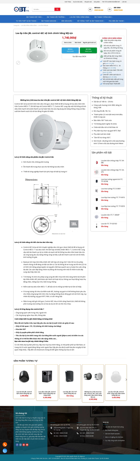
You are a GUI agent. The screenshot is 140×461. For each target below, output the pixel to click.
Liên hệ (124, 2)
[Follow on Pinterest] (23, 444)
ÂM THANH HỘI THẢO (34, 17)
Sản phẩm (97, 2)
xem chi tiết (109, 63)
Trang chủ (16, 25)
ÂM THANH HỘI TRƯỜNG (56, 17)
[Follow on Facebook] (17, 444)
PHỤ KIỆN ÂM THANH (117, 21)
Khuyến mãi (88, 2)
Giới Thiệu (68, 2)
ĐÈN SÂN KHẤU (67, 21)
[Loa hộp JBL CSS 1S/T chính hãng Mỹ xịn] (70, 377)
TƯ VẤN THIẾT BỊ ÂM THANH (26, 21)
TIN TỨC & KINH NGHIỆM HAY (111, 2)
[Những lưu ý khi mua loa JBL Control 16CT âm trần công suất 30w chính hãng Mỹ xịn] (93, 377)
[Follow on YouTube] (27, 444)
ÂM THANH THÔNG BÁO (103, 17)
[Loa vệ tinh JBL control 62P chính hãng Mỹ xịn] (24, 377)
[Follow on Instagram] (20, 444)
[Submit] (57, 9)
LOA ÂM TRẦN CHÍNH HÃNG (80, 17)
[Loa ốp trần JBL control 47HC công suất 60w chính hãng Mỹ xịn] (116, 377)
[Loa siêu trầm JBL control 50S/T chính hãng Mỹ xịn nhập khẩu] (47, 377)
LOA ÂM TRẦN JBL (43, 25)
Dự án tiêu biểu (77, 2)
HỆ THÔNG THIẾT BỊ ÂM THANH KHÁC (91, 21)
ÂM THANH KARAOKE (49, 21)
